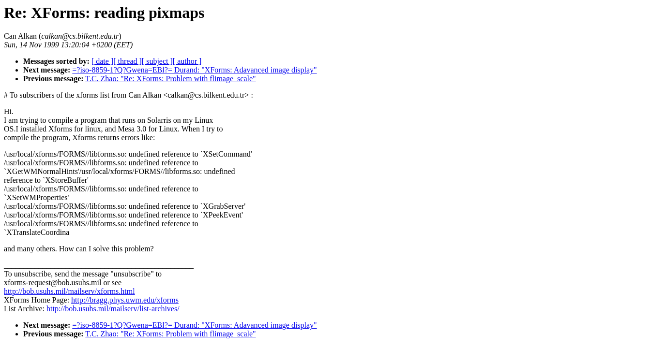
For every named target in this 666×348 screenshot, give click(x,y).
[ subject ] (157, 61)
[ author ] (187, 61)
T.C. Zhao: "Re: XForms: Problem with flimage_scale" (170, 78)
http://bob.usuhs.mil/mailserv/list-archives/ (113, 308)
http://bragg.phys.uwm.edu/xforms (125, 300)
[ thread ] (127, 61)
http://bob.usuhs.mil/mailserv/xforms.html (69, 291)
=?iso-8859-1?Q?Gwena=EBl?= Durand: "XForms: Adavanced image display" (194, 70)
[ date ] (102, 61)
